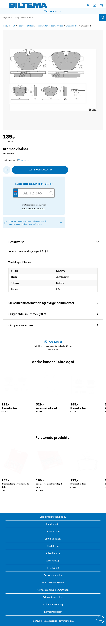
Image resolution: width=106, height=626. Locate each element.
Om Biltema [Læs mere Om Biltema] (53, 546)
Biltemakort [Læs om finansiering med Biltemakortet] (53, 567)
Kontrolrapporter (53, 611)
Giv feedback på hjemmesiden (53, 589)
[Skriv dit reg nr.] (33, 193)
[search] (53, 17)
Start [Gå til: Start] (5, 26)
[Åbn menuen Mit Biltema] (88, 5)
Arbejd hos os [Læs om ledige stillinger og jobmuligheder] (53, 553)
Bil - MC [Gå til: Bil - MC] (12, 26)
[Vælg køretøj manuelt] (60, 222)
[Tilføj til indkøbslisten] (6, 170)
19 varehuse (23, 160)
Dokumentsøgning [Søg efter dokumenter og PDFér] (53, 604)
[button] (53, 11)
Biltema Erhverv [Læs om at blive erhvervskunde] (53, 538)
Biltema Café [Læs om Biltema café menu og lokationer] (53, 531)
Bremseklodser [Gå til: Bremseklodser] (72, 26)
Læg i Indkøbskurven (40, 170)
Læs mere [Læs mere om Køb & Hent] (53, 350)
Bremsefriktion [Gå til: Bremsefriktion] (57, 26)
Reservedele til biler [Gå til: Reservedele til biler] (26, 26)
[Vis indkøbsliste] (94, 5)
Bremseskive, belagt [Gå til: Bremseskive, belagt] (46, 407)
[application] (100, 619)
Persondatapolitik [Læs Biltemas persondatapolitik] (53, 575)
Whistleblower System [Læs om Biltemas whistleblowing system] (53, 582)
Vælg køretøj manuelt (33, 208)
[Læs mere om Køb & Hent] (53, 342)
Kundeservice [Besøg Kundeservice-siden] (53, 524)
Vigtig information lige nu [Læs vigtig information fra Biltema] (53, 516)
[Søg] (102, 17)
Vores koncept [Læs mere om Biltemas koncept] (53, 560)
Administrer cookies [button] (53, 597)
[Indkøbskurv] (101, 5)
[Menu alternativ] (4, 5)
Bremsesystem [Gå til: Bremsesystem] (42, 26)
